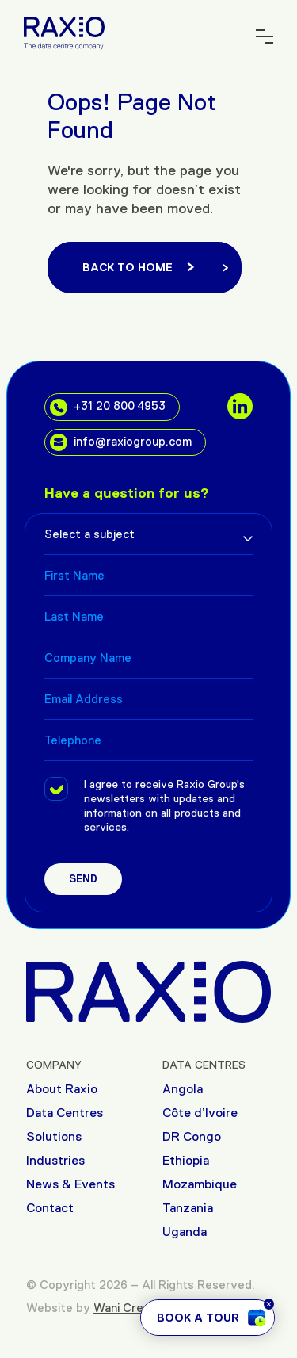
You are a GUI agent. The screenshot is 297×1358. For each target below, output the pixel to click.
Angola (182, 1089)
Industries (55, 1160)
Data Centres (64, 1112)
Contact (50, 1208)
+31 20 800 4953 (108, 407)
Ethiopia (185, 1160)
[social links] (240, 406)
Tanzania (187, 1208)
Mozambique (199, 1184)
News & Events (70, 1184)
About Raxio (61, 1089)
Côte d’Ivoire (200, 1112)
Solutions (54, 1136)
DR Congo (191, 1136)
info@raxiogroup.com (121, 442)
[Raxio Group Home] (64, 32)
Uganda (184, 1231)
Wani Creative (132, 1307)
